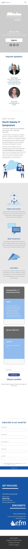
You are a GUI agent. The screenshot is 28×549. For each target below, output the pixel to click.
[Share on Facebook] (10, 44)
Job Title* (3, 456)
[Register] (14, 40)
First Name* (4, 427)
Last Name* (4, 434)
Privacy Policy (12, 465)
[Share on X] (14, 44)
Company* (3, 449)
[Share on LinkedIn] (17, 44)
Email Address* (5, 441)
